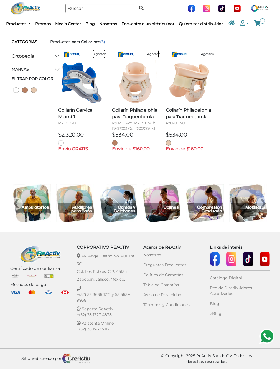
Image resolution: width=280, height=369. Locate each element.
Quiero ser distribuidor (201, 23)
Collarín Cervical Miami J (75, 113)
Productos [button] (16, 23)
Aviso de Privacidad (162, 294)
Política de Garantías (163, 274)
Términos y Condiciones (166, 304)
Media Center (68, 23)
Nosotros (108, 23)
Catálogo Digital (226, 277)
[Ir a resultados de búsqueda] (141, 8)
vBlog (216, 313)
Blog (90, 23)
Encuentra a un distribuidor (147, 23)
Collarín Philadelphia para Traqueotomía (134, 113)
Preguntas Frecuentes (164, 264)
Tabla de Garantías (161, 284)
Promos (43, 23)
